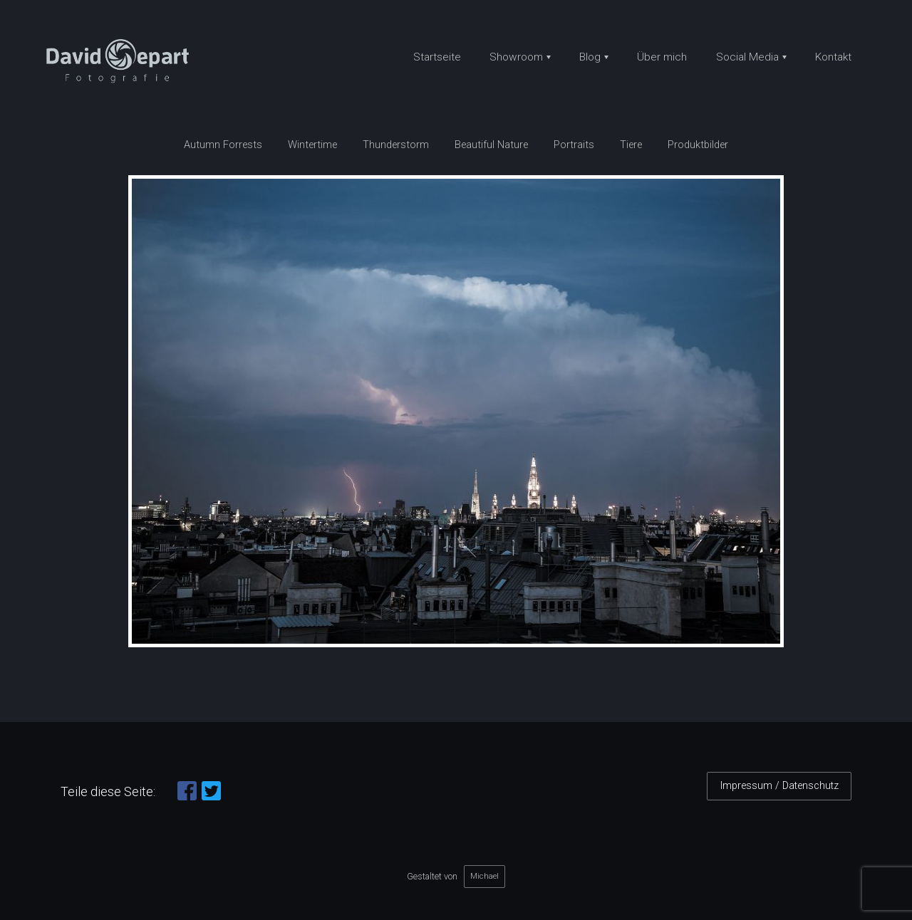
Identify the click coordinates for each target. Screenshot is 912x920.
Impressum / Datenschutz (779, 786)
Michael (484, 876)
